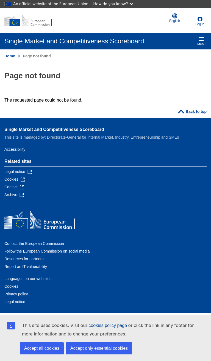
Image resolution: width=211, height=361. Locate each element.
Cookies (11, 286)
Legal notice (14, 302)
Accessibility (14, 149)
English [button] (174, 18)
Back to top (196, 111)
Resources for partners (23, 259)
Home (9, 56)
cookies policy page (107, 325)
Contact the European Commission (34, 243)
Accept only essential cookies (99, 348)
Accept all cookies (41, 348)
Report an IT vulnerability (25, 266)
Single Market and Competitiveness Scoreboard (54, 129)
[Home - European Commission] (31, 20)
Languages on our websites (27, 278)
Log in (199, 24)
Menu (201, 41)
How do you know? (113, 3)
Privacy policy (16, 294)
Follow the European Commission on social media (47, 251)
